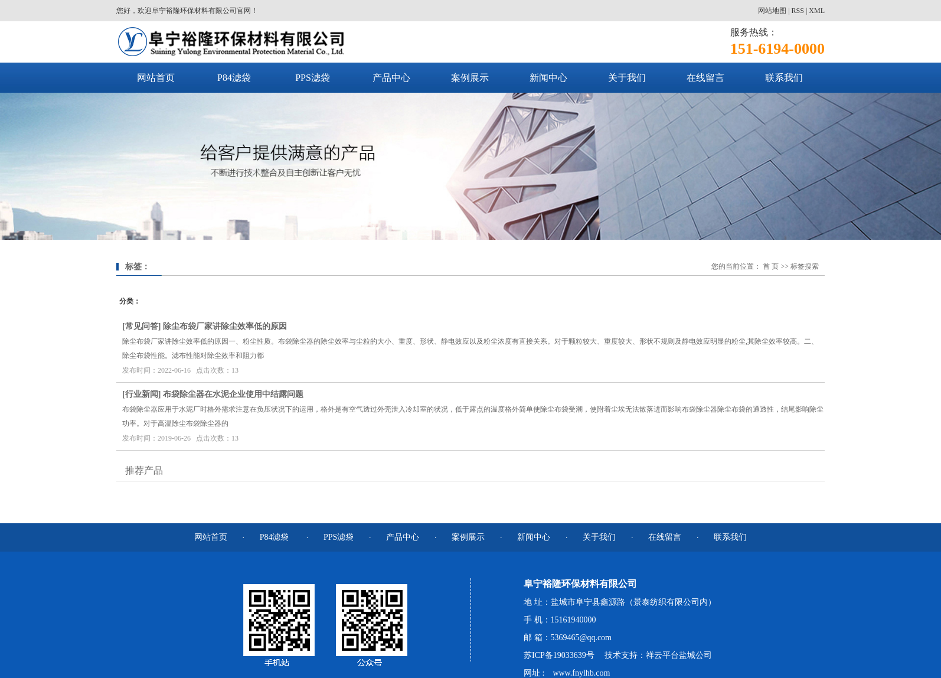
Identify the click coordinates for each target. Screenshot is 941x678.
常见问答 (141, 326)
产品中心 (391, 78)
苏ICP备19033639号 (559, 655)
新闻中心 (548, 78)
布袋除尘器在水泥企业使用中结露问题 (233, 394)
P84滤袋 (234, 78)
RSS (798, 10)
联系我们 (784, 78)
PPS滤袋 (312, 78)
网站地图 (772, 10)
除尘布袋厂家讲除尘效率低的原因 (225, 326)
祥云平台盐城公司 (679, 655)
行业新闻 (141, 394)
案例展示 (470, 78)
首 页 (771, 266)
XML (817, 10)
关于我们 (627, 78)
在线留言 (705, 78)
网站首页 (156, 78)
